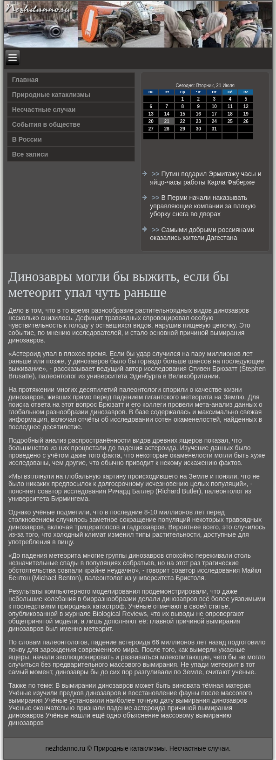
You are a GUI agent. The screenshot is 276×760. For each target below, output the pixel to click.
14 (166, 113)
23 (198, 121)
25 (230, 121)
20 (151, 121)
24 (214, 121)
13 (151, 113)
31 (214, 128)
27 (151, 128)
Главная (25, 79)
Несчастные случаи (44, 109)
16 (198, 113)
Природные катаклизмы (51, 94)
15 (182, 113)
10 (214, 106)
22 (182, 121)
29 (182, 128)
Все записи (30, 154)
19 (246, 113)
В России (27, 139)
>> (156, 174)
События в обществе (46, 124)
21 (166, 121)
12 (246, 106)
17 (214, 113)
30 (198, 128)
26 (246, 121)
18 (230, 113)
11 (230, 106)
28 (166, 128)
